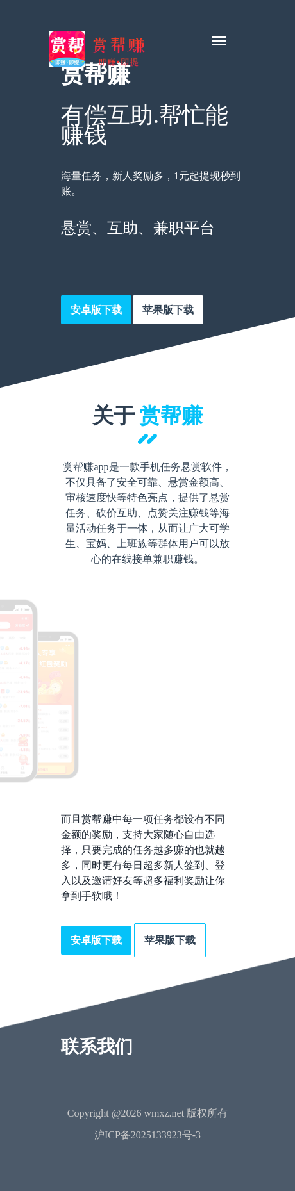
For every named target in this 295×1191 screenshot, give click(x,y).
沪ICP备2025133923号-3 (147, 1134)
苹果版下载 (168, 310)
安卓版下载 (96, 310)
